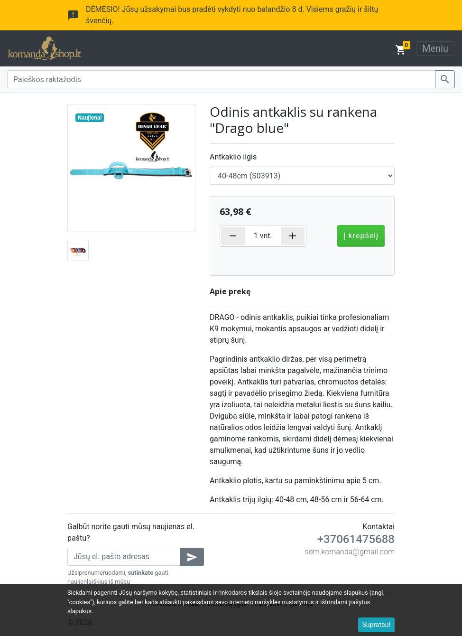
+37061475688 (356, 539)
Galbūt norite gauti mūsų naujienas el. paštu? (130, 532)
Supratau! (376, 624)
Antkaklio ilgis (233, 156)
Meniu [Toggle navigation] (435, 48)
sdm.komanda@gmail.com (350, 551)
